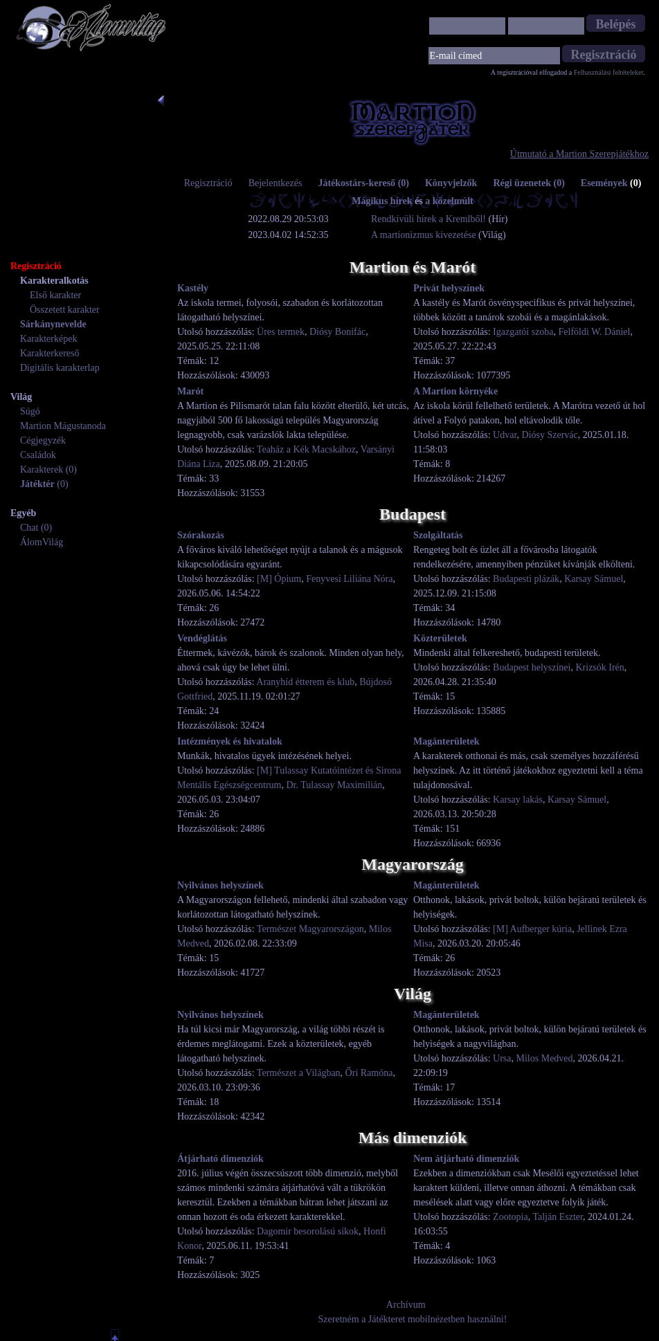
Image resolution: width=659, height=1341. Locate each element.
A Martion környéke (455, 391)
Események (611, 183)
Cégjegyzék (43, 440)
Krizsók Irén (599, 667)
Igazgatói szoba (523, 332)
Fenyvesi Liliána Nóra (349, 579)
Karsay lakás (518, 799)
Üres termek (281, 332)
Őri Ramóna (369, 1073)
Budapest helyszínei (531, 667)
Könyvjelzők (451, 183)
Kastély (192, 288)
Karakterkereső (50, 353)
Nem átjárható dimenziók (466, 1158)
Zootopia (510, 1217)
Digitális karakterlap (60, 368)
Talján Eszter (557, 1217)
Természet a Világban (299, 1073)
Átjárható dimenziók (220, 1158)
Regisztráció (208, 183)
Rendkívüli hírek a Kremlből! (430, 219)
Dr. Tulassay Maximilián (334, 785)
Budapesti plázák (526, 579)
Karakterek (41, 469)
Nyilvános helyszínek (220, 885)
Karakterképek (48, 339)
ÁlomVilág (41, 542)
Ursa (502, 1058)
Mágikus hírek (382, 201)
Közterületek (440, 638)
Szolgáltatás (438, 535)
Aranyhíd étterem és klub (305, 682)
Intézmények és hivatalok (229, 741)
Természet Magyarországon (310, 929)
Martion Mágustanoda (63, 426)
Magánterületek (446, 741)
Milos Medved (544, 1058)
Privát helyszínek (449, 288)
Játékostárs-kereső (363, 183)
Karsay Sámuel (593, 579)
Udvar (504, 435)
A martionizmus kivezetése (423, 235)
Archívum (406, 1304)
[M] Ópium (279, 579)
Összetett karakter (65, 309)
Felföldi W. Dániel (595, 332)
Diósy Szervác (550, 435)
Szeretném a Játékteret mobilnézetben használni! (412, 1319)
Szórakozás (200, 535)
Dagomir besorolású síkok (308, 1231)
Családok (38, 455)
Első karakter (55, 295)
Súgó (30, 411)
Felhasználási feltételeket (609, 72)
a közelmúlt (449, 201)
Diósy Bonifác (337, 332)
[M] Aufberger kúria (532, 929)
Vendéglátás (202, 638)
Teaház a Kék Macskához (306, 449)
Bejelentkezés (276, 183)
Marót (190, 391)
